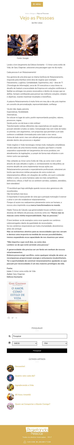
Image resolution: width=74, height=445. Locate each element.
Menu (37, 4)
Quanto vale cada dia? (25, 375)
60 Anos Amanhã (22, 394)
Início (27, 13)
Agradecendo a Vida (24, 385)
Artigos (32, 13)
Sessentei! (20, 366)
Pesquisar (37, 350)
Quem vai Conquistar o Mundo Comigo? (32, 403)
